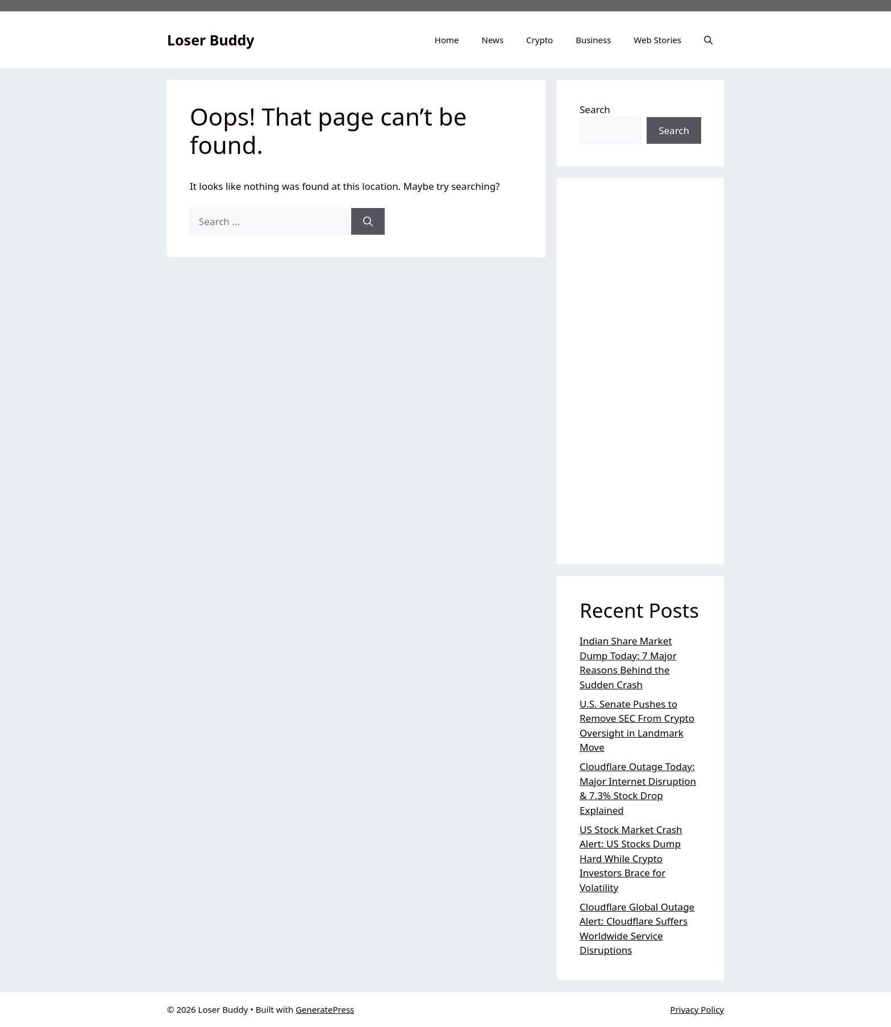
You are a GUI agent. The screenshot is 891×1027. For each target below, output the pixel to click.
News (493, 39)
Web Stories (657, 39)
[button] (708, 40)
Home (447, 39)
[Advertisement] (640, 371)
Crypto (539, 39)
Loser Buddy (211, 39)
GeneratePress (324, 1009)
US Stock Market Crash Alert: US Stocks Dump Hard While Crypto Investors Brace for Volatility (631, 858)
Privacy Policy (697, 1009)
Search (595, 109)
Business (593, 39)
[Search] (368, 221)
